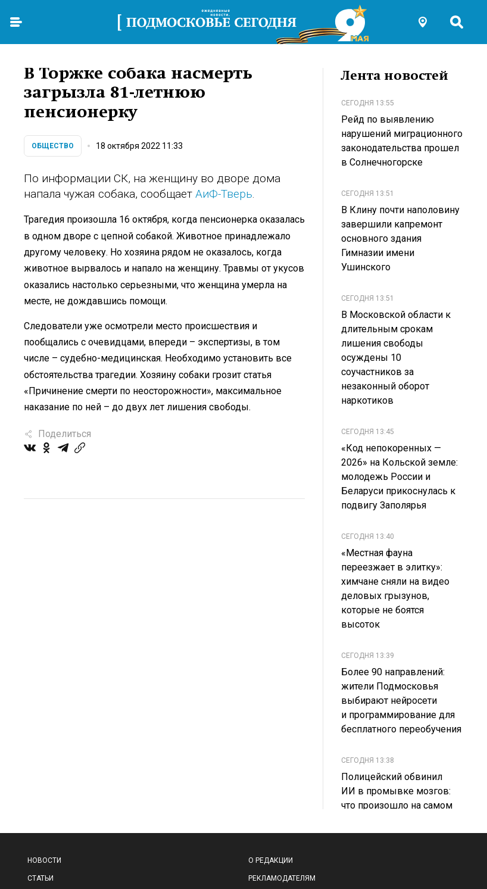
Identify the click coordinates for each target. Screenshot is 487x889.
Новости (44, 860)
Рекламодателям (282, 878)
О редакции (270, 860)
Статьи (40, 878)
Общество (53, 146)
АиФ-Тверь (223, 194)
